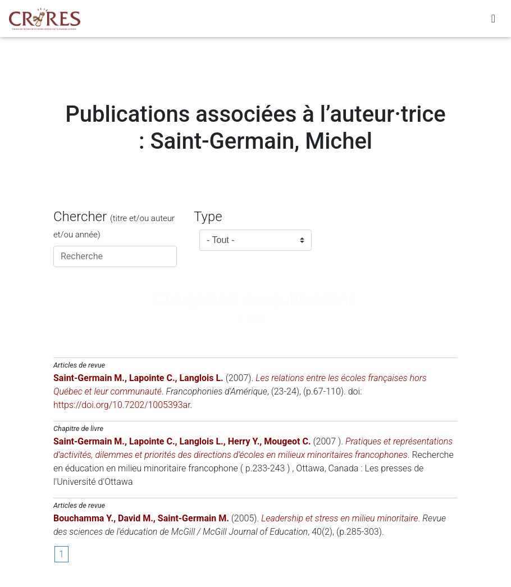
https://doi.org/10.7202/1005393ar (121, 405)
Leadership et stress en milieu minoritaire (339, 518)
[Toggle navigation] (493, 21)
